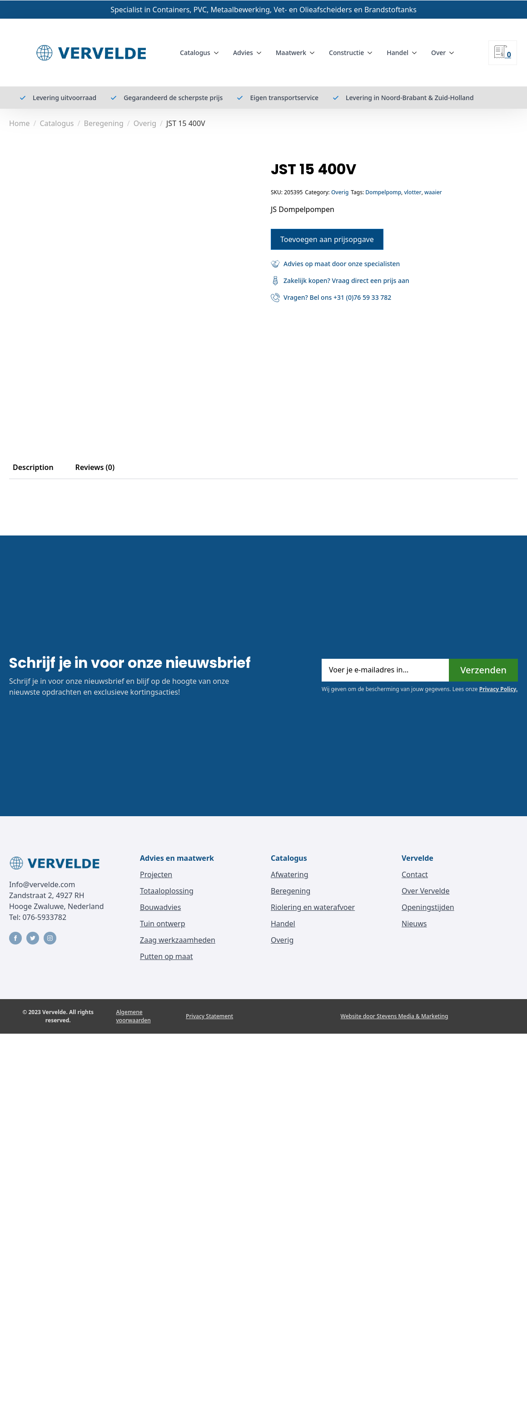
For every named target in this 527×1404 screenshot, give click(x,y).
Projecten (156, 874)
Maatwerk (291, 52)
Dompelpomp (383, 192)
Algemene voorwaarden (133, 1016)
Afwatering (289, 874)
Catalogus (195, 52)
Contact (415, 874)
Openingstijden (428, 907)
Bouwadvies (160, 907)
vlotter (412, 192)
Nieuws (414, 924)
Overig (145, 123)
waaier (433, 192)
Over (438, 52)
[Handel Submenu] (416, 53)
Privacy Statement (209, 1016)
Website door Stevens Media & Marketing (394, 1016)
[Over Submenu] (453, 53)
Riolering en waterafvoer (313, 907)
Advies (243, 52)
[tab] (33, 467)
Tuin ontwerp (162, 924)
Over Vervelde (425, 891)
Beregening (103, 123)
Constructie (346, 52)
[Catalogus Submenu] (218, 53)
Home (19, 123)
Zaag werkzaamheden (177, 940)
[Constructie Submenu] (371, 53)
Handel (397, 52)
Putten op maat (166, 956)
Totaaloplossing (167, 891)
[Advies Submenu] (260, 53)
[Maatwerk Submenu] (314, 53)
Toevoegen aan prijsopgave (327, 239)
